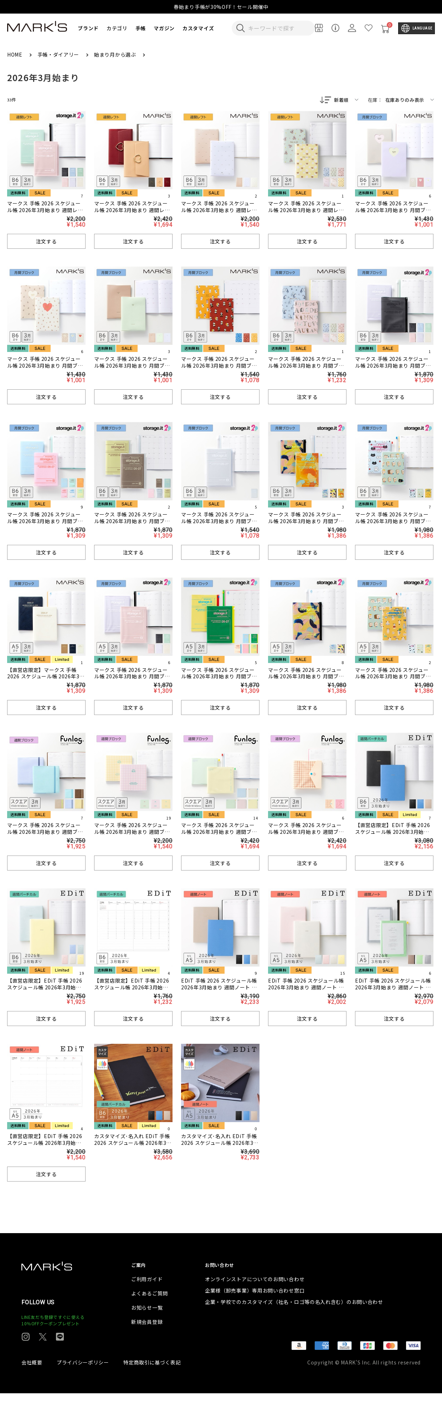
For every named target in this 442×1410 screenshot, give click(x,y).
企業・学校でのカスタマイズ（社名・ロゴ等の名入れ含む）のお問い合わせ (294, 1318)
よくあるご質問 (149, 1310)
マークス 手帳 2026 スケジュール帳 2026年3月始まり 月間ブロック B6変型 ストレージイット (393, 366)
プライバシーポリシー (83, 1379)
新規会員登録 (147, 1338)
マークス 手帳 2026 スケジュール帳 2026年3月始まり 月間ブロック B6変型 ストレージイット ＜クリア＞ (219, 525)
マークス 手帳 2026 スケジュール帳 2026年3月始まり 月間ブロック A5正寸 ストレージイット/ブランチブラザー (393, 680)
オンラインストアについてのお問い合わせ (254, 1295)
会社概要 (31, 1379)
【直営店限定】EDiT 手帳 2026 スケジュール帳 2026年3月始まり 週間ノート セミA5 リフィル (44, 1143)
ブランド (88, 28)
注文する (46, 242)
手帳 (140, 28)
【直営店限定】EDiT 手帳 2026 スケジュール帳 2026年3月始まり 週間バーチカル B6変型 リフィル (131, 991)
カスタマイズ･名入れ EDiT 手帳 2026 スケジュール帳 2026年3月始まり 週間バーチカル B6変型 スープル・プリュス (132, 1147)
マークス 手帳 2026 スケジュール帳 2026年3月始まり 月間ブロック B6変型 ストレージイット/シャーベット (45, 525)
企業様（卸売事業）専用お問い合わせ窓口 (254, 1307)
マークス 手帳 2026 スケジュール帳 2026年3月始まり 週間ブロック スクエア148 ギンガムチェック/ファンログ (132, 835)
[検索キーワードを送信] (240, 28)
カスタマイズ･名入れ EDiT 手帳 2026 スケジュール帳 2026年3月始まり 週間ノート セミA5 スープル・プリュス (220, 1147)
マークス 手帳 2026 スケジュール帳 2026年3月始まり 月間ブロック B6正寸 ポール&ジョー (306, 366)
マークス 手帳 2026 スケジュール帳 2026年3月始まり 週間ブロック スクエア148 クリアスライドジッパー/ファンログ (219, 835)
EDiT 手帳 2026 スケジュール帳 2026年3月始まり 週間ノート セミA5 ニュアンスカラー (306, 988)
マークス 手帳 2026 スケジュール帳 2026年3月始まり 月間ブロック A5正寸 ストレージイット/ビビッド (219, 680)
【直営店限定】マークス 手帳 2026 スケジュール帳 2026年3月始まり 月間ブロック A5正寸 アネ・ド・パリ (45, 680)
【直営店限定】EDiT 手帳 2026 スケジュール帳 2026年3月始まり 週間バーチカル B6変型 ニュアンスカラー (44, 991)
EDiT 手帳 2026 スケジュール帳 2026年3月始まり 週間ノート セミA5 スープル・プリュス (219, 988)
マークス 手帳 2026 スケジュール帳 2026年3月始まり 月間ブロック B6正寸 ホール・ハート (393, 210)
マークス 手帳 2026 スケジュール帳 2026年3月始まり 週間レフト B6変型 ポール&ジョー (306, 210)
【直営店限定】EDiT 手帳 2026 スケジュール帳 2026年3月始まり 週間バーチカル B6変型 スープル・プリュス (392, 835)
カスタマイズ (198, 28)
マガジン (164, 28)
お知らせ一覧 (147, 1324)
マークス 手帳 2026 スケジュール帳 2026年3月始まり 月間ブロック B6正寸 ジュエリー (132, 366)
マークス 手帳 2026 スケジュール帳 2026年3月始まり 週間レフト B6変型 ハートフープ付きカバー (132, 214)
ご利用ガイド (147, 1295)
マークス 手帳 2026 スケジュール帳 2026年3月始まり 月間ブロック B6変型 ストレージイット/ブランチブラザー (393, 525)
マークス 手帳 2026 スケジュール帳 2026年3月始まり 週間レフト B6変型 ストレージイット (45, 210)
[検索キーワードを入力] (278, 28)
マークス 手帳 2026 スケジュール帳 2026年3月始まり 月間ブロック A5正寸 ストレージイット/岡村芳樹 (306, 680)
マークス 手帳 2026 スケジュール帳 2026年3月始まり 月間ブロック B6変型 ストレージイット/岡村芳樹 (306, 525)
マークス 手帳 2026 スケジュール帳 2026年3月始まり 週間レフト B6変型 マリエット (219, 210)
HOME (15, 54)
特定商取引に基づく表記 (152, 1379)
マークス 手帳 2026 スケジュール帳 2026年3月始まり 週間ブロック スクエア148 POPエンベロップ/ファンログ (306, 835)
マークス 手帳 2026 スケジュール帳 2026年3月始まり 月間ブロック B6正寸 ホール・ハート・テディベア (46, 369)
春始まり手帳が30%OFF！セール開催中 (221, 6)
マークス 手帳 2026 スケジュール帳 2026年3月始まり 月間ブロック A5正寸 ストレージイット (132, 677)
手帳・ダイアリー (59, 54)
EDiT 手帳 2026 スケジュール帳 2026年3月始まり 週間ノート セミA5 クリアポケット (393, 988)
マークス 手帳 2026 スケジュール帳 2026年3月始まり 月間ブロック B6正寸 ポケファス (219, 366)
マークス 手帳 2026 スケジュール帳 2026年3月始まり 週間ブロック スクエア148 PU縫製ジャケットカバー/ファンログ (45, 835)
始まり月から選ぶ (115, 54)
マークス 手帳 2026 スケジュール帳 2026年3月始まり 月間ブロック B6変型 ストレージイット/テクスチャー (132, 525)
